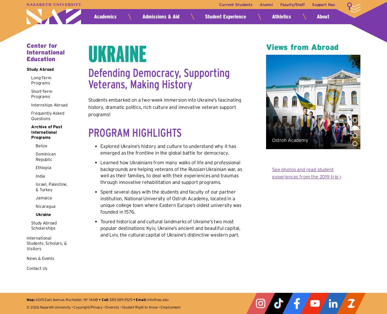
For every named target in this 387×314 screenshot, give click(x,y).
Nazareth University (54, 13)
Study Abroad (40, 69)
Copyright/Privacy (87, 307)
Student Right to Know (140, 307)
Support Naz (323, 4)
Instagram (261, 303)
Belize (41, 145)
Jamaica (44, 197)
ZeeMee (351, 303)
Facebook (297, 303)
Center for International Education (46, 52)
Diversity (112, 307)
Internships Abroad (49, 105)
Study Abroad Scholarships (44, 226)
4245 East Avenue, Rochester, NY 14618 (66, 300)
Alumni (265, 4)
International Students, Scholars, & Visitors (47, 243)
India (40, 176)
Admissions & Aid (160, 17)
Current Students (233, 4)
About (323, 17)
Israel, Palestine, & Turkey (51, 187)
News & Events (40, 258)
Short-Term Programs (41, 94)
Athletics (281, 17)
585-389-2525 (120, 300)
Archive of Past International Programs (46, 132)
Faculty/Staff (291, 4)
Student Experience (225, 17)
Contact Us (37, 268)
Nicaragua (46, 206)
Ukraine (43, 214)
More (353, 7)
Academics (105, 17)
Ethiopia (43, 167)
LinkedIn (333, 303)
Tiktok (279, 303)
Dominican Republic (46, 157)
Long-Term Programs (41, 80)
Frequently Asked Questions (47, 116)
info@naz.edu (157, 300)
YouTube (315, 303)
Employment (170, 307)
